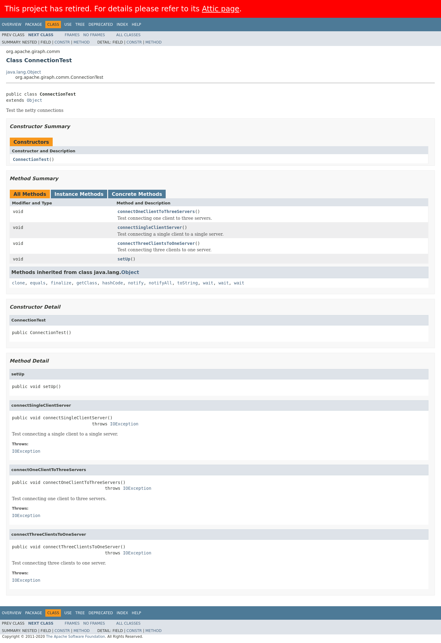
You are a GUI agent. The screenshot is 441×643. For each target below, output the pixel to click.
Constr (62, 42)
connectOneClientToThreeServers (156, 211)
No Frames (94, 35)
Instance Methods (79, 194)
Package (33, 24)
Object (34, 100)
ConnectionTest (31, 159)
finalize (61, 282)
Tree (80, 24)
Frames (72, 35)
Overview (11, 24)
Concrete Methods (137, 194)
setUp (124, 259)
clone (18, 282)
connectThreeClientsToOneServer (156, 243)
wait (208, 282)
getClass (87, 282)
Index (122, 24)
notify (136, 282)
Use (68, 24)
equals (38, 282)
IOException (124, 423)
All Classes (128, 35)
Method (82, 42)
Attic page (220, 9)
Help (136, 24)
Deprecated (101, 24)
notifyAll (160, 282)
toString (187, 282)
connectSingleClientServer (150, 227)
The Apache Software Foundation (75, 636)
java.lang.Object (23, 72)
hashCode (112, 282)
